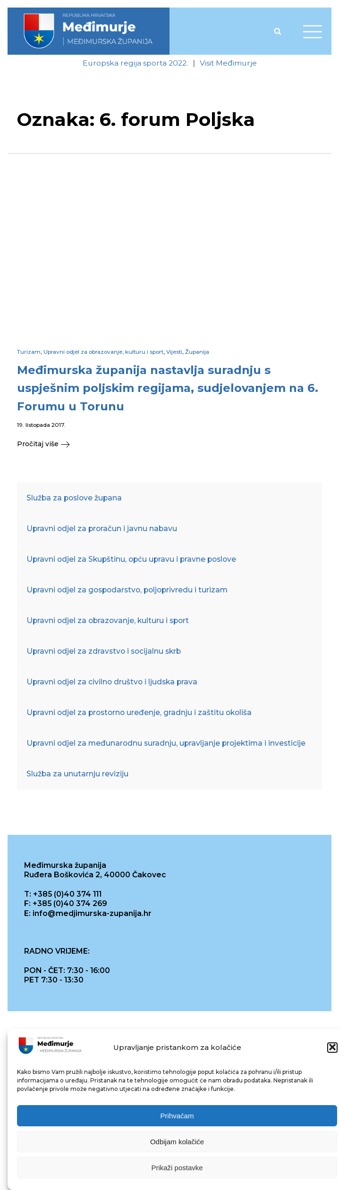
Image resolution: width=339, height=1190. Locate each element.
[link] (88, 31)
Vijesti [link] (174, 352)
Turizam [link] (29, 352)
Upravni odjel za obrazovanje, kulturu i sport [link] (103, 352)
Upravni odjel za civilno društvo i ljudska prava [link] (111, 681)
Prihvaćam (177, 1119)
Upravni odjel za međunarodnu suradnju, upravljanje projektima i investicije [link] (165, 743)
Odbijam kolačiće (177, 1145)
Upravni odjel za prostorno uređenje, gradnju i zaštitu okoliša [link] (139, 712)
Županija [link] (197, 352)
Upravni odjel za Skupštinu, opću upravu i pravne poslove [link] (131, 559)
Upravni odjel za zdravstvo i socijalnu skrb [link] (103, 651)
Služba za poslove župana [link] (74, 497)
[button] (332, 1051)
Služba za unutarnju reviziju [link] (77, 773)
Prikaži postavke (177, 1171)
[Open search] (277, 31)
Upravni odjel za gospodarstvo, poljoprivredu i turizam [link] (127, 589)
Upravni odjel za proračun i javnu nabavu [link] (101, 528)
